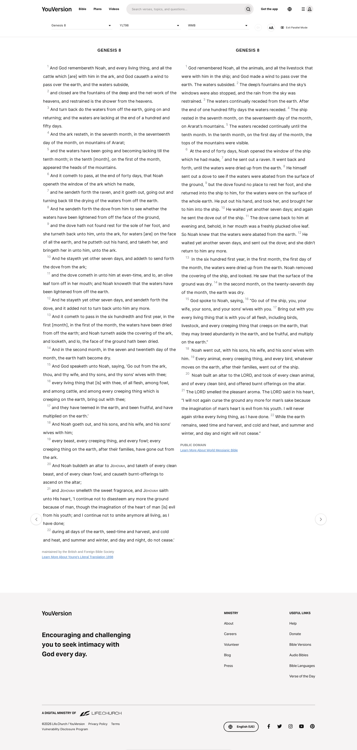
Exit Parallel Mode (293, 27)
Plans (98, 9)
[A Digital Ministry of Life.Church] (178, 710)
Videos (114, 9)
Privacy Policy (97, 724)
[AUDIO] (258, 27)
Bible (82, 9)
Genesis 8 (81, 25)
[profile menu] (306, 9)
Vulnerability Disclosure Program (65, 729)
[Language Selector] (289, 9)
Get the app (269, 9)
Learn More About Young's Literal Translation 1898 (77, 557)
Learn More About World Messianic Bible (209, 450)
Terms (115, 724)
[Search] (184, 9)
